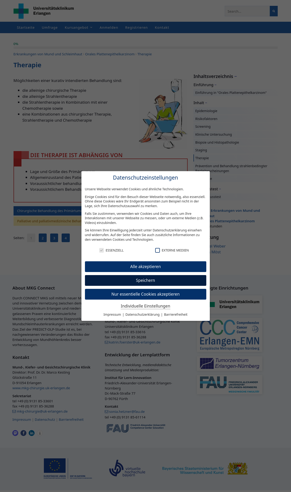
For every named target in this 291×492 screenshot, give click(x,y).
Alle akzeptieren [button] (145, 266)
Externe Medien (172, 250)
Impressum (113, 314)
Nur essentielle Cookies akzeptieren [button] (145, 294)
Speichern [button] (145, 280)
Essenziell (111, 250)
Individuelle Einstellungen (145, 306)
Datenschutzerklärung (170, 230)
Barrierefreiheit (175, 314)
